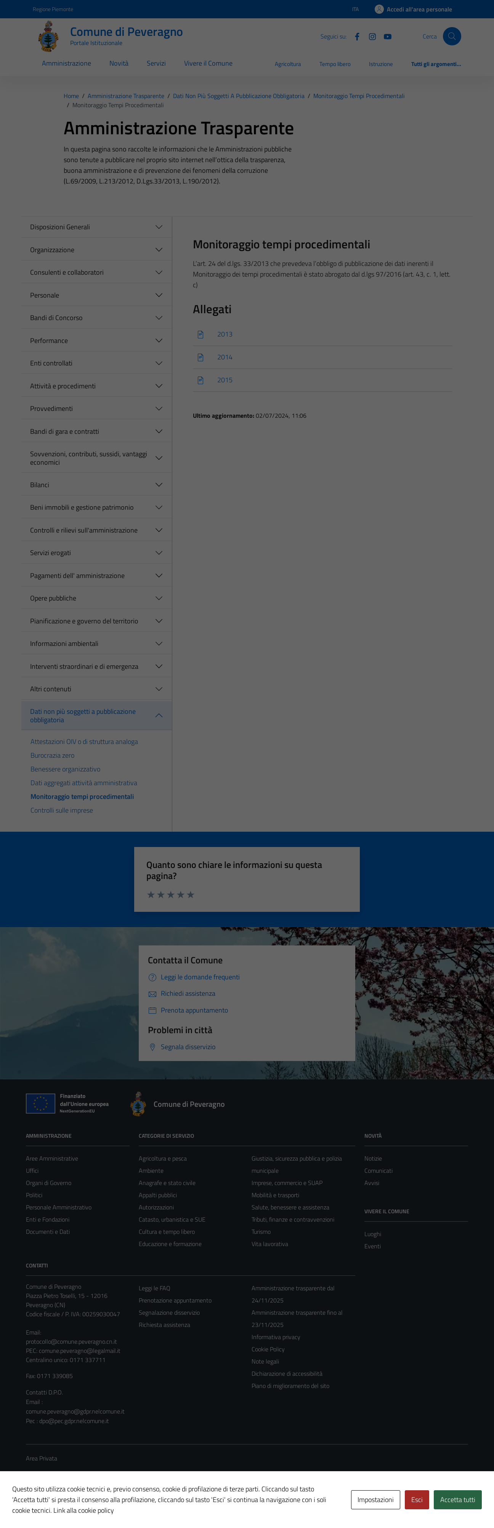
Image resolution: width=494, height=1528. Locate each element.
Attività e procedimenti (63, 386)
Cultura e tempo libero (167, 1231)
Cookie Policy (268, 1349)
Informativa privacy (276, 1336)
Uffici (32, 1170)
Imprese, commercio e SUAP (287, 1182)
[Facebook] (354, 35)
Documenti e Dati (48, 1231)
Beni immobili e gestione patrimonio (82, 507)
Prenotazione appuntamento (175, 1300)
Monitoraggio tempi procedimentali (82, 796)
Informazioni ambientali (64, 643)
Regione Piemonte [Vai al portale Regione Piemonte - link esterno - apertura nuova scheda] (53, 9)
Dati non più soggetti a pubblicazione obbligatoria (83, 715)
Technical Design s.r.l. (77, 1505)
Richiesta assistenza (164, 1324)
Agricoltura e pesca (163, 1158)
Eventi (372, 1246)
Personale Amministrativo (58, 1207)
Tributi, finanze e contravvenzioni (293, 1219)
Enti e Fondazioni (47, 1219)
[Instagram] (369, 35)
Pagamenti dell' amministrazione (77, 575)
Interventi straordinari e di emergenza (84, 666)
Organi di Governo (48, 1182)
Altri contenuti (50, 689)
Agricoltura (288, 64)
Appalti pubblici (158, 1195)
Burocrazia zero (52, 755)
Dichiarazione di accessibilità (287, 1373)
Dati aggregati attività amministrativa (83, 783)
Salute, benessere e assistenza (290, 1207)
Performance (49, 340)
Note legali (265, 1361)
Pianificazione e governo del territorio (84, 621)
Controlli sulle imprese (61, 810)
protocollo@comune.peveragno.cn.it (71, 1341)
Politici (34, 1195)
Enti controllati (51, 363)
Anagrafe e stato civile (167, 1182)
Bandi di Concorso (56, 317)
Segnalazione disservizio (169, 1312)
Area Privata (41, 1458)
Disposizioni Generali (60, 227)
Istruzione (381, 64)
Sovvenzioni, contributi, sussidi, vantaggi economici (88, 458)
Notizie (373, 1158)
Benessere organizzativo (65, 769)
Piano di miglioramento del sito (290, 1385)
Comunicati (378, 1170)
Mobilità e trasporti (275, 1195)
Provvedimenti (51, 408)
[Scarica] (322, 334)
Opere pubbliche (53, 598)
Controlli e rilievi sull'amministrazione (84, 530)
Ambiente (151, 1170)
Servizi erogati (50, 552)
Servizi (156, 63)
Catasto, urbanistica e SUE (172, 1219)
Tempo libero (335, 64)
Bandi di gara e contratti (64, 431)
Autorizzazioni (156, 1207)
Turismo (261, 1231)
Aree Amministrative (52, 1158)
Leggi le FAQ (154, 1288)
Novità (118, 63)
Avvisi (371, 1182)
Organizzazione (52, 250)
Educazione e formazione (170, 1243)
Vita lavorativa (270, 1243)
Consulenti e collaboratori (67, 272)
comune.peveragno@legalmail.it (79, 1350)
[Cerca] (452, 36)
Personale (44, 295)
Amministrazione (66, 63)
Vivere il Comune (208, 63)
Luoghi (372, 1233)
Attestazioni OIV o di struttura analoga (84, 741)
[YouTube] (384, 35)
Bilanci (39, 485)
